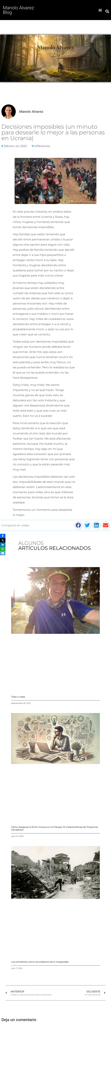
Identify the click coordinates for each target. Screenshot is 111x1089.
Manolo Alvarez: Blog (19, 10)
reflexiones (42, 146)
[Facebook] (2, 536)
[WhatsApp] (2, 549)
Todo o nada (18, 696)
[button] (100, 10)
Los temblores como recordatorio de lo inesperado (40, 961)
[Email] (2, 553)
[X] (2, 540)
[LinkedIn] (2, 544)
